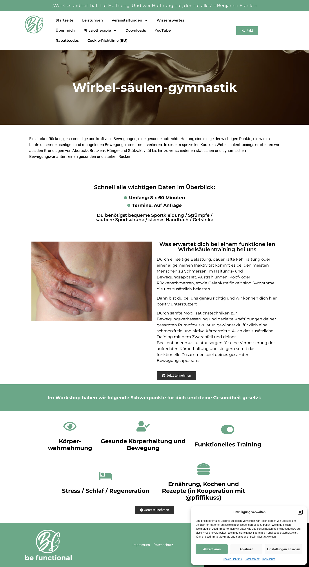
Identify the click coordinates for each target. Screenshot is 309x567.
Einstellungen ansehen (283, 549)
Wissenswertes (170, 20)
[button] (300, 512)
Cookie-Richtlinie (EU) (107, 40)
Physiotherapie (100, 30)
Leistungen (92, 20)
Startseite (64, 20)
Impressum (268, 559)
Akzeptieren (212, 549)
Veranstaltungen (130, 20)
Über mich (65, 30)
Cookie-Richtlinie (232, 559)
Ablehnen (246, 549)
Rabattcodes (67, 40)
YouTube (163, 30)
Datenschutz (252, 559)
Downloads (135, 30)
